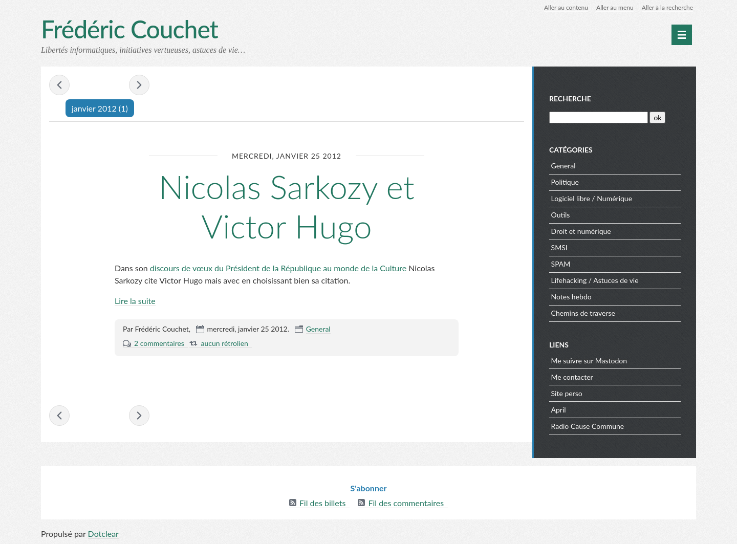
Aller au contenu (566, 7)
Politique (565, 182)
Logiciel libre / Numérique (592, 198)
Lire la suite (135, 301)
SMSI (559, 247)
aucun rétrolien (224, 343)
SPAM (561, 263)
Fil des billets (322, 503)
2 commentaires (159, 343)
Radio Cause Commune (587, 426)
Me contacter (572, 377)
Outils (560, 214)
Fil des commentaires (406, 503)
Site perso (566, 393)
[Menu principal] (681, 35)
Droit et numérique (581, 231)
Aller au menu (615, 7)
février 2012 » (139, 85)
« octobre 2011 (59, 85)
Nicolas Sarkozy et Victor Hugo (286, 206)
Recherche (570, 98)
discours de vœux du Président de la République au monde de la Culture (278, 268)
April (558, 409)
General (318, 328)
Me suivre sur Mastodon (589, 360)
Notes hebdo (571, 296)
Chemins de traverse (583, 313)
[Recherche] (598, 117)
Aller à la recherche (667, 7)
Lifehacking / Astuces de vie (595, 280)
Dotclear (103, 533)
